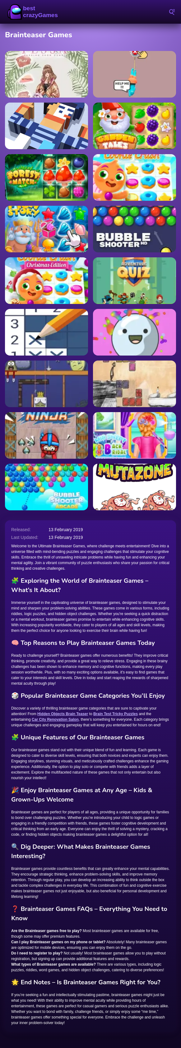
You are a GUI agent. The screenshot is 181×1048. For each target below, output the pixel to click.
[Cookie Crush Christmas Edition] (46, 280)
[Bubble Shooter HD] (134, 229)
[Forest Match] (46, 177)
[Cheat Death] (134, 384)
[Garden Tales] (134, 126)
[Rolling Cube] (46, 126)
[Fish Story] (46, 229)
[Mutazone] (134, 487)
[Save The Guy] (134, 74)
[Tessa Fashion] (46, 74)
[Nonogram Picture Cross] (46, 332)
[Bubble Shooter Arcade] (46, 487)
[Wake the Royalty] (46, 384)
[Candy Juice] (134, 332)
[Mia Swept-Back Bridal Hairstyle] (134, 435)
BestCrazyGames (34, 11)
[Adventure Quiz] (134, 280)
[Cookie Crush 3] (134, 177)
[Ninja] (46, 435)
